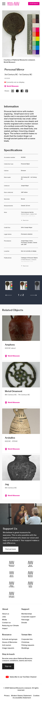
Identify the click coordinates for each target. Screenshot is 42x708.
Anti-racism (6, 645)
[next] (33, 295)
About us (5, 614)
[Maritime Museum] (30, 574)
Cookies (36, 696)
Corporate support (28, 617)
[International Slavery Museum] (11, 574)
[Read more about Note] (29, 216)
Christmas (25, 642)
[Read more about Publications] (29, 262)
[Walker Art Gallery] (11, 584)
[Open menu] (3, 3)
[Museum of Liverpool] (11, 564)
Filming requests (27, 645)
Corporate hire (27, 639)
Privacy (7, 696)
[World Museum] (30, 564)
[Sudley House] (30, 584)
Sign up (8, 666)
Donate (24, 623)
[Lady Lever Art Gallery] (11, 595)
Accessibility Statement (22, 698)
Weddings (25, 648)
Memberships (26, 614)
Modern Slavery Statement (21, 696)
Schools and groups (9, 639)
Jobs (4, 617)
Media (4, 620)
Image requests (8, 648)
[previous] (8, 295)
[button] (8, 286)
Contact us (6, 623)
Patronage (25, 620)
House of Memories (9, 642)
